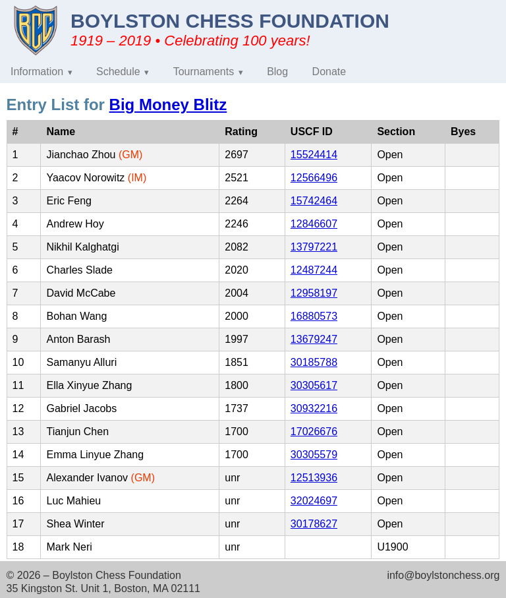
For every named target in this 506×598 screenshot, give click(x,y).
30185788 (314, 362)
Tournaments (204, 71)
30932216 (314, 408)
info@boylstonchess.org (443, 575)
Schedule (118, 71)
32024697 (314, 500)
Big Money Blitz (168, 104)
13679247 (314, 339)
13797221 (314, 247)
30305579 (314, 454)
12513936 (314, 477)
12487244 (314, 270)
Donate (329, 71)
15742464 (314, 200)
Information (37, 71)
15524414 (314, 154)
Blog (277, 71)
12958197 (314, 293)
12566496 (314, 177)
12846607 (314, 223)
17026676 (314, 431)
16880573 (314, 316)
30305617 (314, 385)
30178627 (314, 523)
